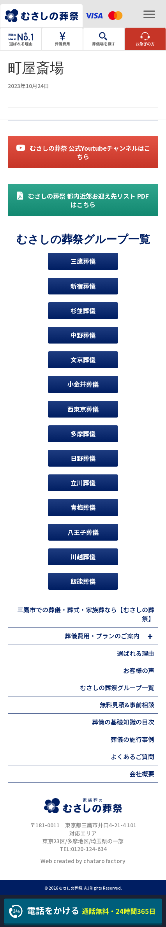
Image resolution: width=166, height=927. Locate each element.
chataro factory (104, 861)
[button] (149, 636)
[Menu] (149, 14)
